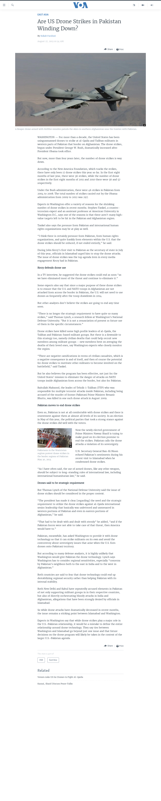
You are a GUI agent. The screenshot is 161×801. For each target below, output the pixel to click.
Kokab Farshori (48, 36)
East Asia (43, 15)
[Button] (108, 49)
